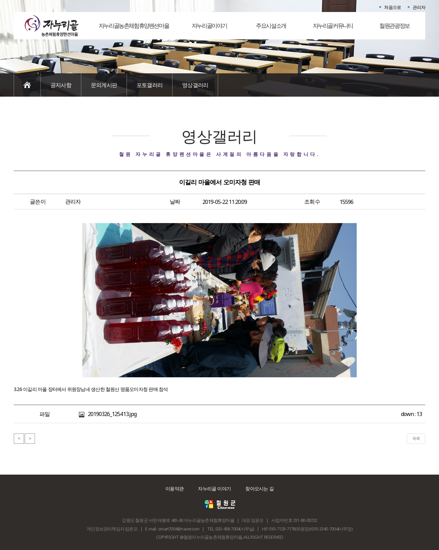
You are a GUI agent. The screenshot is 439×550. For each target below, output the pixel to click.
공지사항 (60, 85)
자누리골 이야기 (214, 488)
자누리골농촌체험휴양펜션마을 (134, 25)
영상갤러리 (195, 85)
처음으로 (392, 7)
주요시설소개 (271, 25)
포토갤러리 (150, 85)
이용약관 (174, 488)
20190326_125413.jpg (112, 414)
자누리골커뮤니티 (333, 25)
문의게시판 (104, 85)
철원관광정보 (394, 25)
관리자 (419, 7)
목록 (416, 438)
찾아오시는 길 (259, 488)
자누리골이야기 (209, 25)
